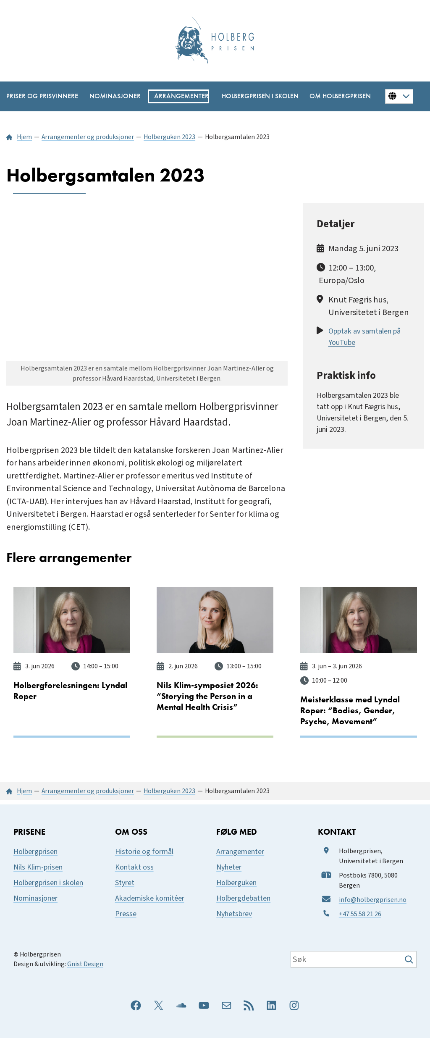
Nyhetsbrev (234, 913)
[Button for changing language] (399, 96)
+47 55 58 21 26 (360, 913)
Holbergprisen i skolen (48, 882)
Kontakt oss (134, 866)
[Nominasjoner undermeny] (112, 96)
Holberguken (236, 882)
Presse (125, 913)
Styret (124, 882)
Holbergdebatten (243, 897)
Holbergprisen (35, 851)
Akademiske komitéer (149, 897)
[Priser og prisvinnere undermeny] (38, 96)
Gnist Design (85, 963)
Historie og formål (144, 851)
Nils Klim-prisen (38, 866)
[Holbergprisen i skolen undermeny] (256, 96)
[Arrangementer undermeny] (178, 96)
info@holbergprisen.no (372, 899)
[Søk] (410, 959)
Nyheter (228, 866)
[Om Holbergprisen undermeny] (337, 96)
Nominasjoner (35, 897)
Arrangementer (240, 851)
